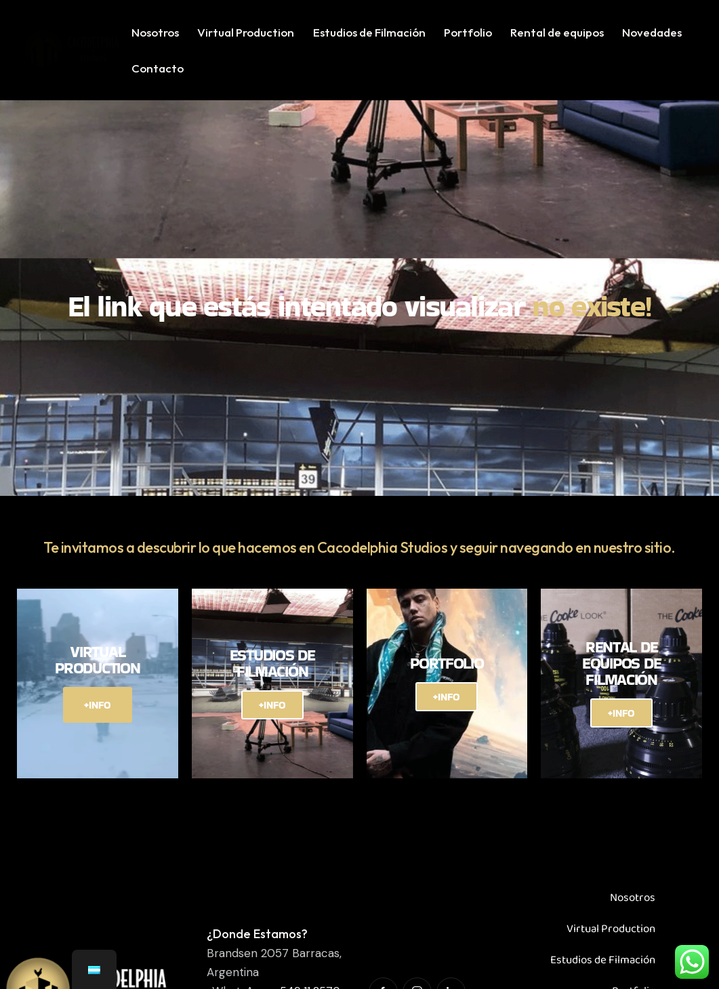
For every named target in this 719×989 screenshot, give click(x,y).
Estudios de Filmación (602, 946)
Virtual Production (611, 915)
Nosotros (632, 884)
